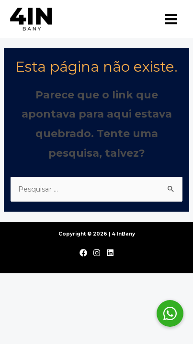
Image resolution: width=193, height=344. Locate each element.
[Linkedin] (110, 253)
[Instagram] (97, 253)
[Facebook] (83, 253)
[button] (170, 313)
